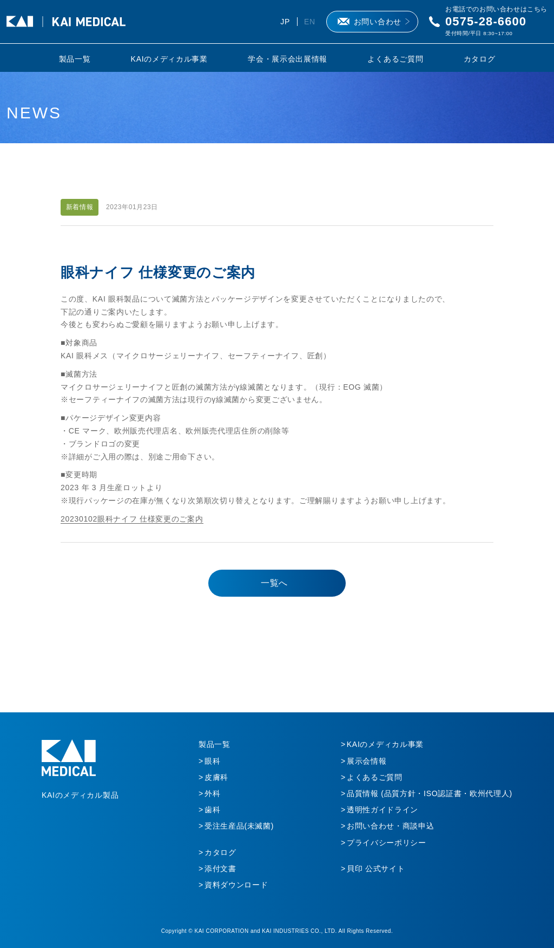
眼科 (212, 761)
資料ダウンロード (236, 884)
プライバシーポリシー (386, 842)
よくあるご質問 (395, 59)
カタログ (480, 59)
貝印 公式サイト (376, 868)
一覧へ (274, 583)
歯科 (212, 809)
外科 (212, 793)
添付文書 (220, 868)
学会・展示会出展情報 (287, 59)
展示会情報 (367, 761)
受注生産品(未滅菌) (239, 826)
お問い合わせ (377, 21)
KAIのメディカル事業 (169, 59)
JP (285, 21)
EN (309, 21)
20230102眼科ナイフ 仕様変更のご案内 (132, 519)
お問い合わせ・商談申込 (390, 826)
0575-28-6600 (485, 21)
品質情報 (429, 793)
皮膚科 (216, 777)
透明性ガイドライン (382, 809)
